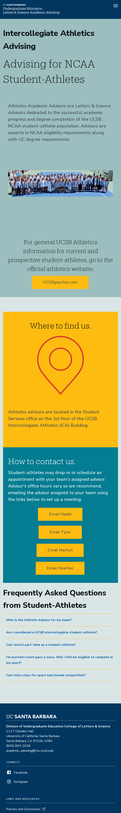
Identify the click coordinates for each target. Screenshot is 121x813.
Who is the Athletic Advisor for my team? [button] (39, 620)
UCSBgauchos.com (60, 282)
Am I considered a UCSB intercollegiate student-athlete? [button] (51, 632)
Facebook (17, 772)
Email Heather (60, 568)
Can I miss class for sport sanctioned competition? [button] (46, 675)
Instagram (17, 782)
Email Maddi (60, 514)
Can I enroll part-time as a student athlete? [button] (41, 645)
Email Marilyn (60, 550)
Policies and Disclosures (23, 809)
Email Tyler (60, 532)
